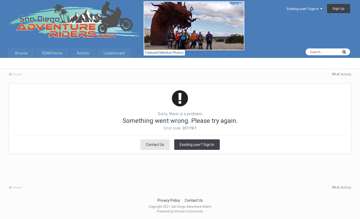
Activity (83, 53)
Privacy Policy (169, 200)
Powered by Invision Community (180, 211)
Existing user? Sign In (304, 9)
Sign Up (339, 8)
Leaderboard (114, 53)
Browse (21, 53)
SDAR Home (52, 53)
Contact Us (155, 145)
